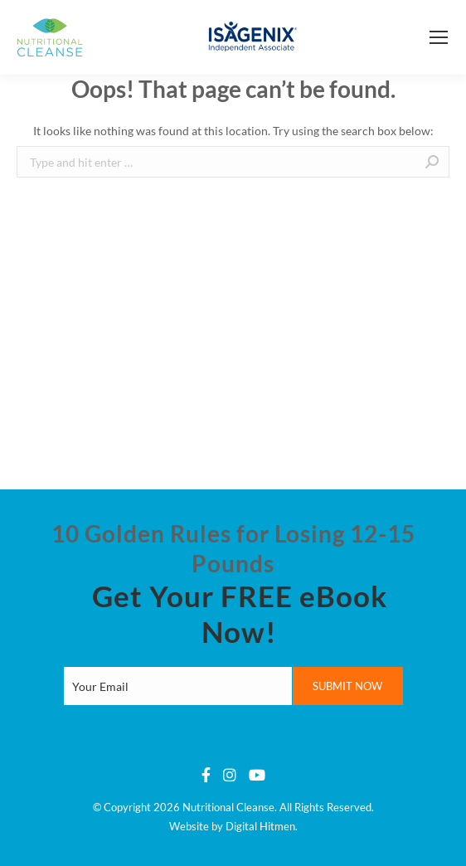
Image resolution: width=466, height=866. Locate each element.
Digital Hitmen (260, 826)
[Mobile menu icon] (438, 37)
